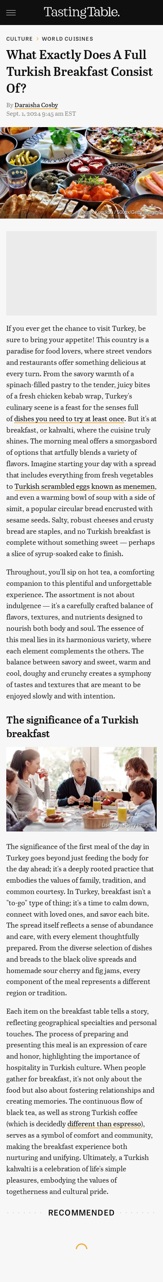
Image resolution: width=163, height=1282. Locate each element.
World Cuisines (67, 38)
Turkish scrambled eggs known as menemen (84, 486)
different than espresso (104, 1123)
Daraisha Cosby (36, 104)
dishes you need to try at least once (69, 418)
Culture (19, 38)
